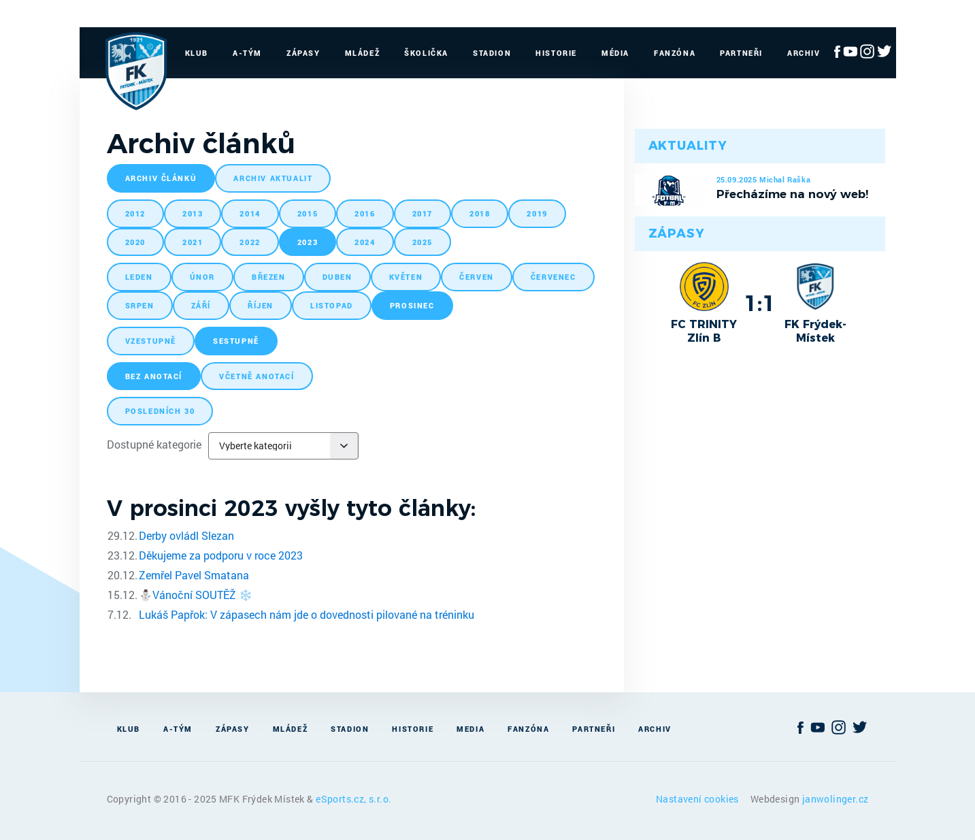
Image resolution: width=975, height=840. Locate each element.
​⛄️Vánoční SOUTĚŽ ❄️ (195, 594)
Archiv (804, 53)
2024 (364, 242)
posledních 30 (160, 411)
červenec (553, 277)
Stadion (492, 53)
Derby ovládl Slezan (186, 535)
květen (406, 277)
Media (470, 729)
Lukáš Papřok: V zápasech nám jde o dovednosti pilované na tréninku (306, 614)
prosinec (412, 305)
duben (337, 277)
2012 (135, 213)
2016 (364, 213)
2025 (422, 242)
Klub (196, 53)
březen (269, 277)
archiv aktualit (272, 178)
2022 (249, 242)
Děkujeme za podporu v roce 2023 (221, 555)
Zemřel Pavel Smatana (194, 575)
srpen (139, 305)
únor (202, 277)
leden (139, 277)
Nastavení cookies (698, 798)
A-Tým (247, 53)
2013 (192, 213)
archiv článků (161, 178)
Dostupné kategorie (154, 444)
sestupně (236, 341)
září (201, 305)
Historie (556, 53)
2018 (479, 213)
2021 (192, 242)
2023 (307, 242)
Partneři (741, 53)
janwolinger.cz (835, 798)
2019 (537, 213)
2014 (249, 213)
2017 (422, 213)
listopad (331, 305)
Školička (426, 53)
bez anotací (154, 376)
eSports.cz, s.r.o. (353, 798)
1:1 (760, 303)
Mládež (362, 53)
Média (615, 53)
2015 (307, 213)
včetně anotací (256, 376)
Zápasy (303, 53)
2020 (135, 242)
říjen (261, 305)
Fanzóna (674, 53)
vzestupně (150, 341)
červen (476, 277)
